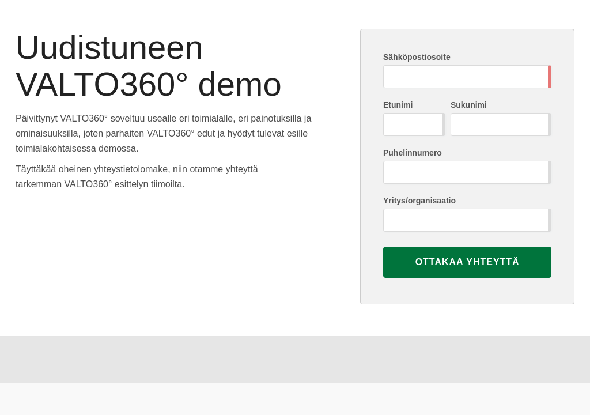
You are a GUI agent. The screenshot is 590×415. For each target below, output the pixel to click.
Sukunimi (469, 105)
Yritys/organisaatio (419, 200)
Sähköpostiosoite (417, 57)
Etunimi (398, 105)
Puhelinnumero (412, 152)
